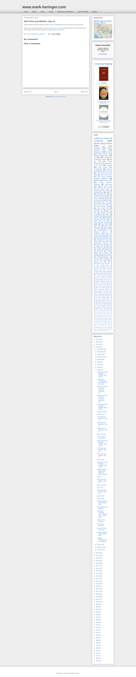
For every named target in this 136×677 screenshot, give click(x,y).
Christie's (96, 259)
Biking (107, 249)
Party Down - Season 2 (101, 524)
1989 (97, 635)
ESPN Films (103, 219)
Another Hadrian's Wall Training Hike (102, 502)
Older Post (84, 92)
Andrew (109, 165)
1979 (97, 650)
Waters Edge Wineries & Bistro (53, 28)
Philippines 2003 (107, 236)
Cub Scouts (103, 167)
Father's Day (98, 217)
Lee (95, 158)
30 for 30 (109, 152)
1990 (97, 632)
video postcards (97, 316)
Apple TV (109, 192)
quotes (110, 308)
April (98, 369)
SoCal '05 (103, 325)
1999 (97, 612)
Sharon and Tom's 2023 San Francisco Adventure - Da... (102, 390)
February (100, 547)
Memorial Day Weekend (100, 287)
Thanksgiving (98, 214)
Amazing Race (104, 265)
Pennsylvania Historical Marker (103, 254)
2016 (97, 568)
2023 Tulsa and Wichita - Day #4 (101, 481)
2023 (97, 347)
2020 (97, 558)
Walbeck (101, 329)
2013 (97, 576)
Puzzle (108, 324)
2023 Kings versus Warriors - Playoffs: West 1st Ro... (102, 374)
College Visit (97, 254)
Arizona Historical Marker (103, 283)
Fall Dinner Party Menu (103, 234)
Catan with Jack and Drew (101, 529)
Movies (34, 11)
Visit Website (103, 54)
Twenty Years (101, 414)
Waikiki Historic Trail (101, 308)
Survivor (109, 255)
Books (43, 11)
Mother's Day (105, 213)
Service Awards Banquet (105, 275)
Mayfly (95, 224)
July (98, 362)
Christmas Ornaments (100, 195)
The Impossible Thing (103, 101)
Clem (95, 213)
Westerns (109, 247)
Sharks (95, 299)
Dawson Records (108, 316)
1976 (97, 658)
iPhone (99, 249)
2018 (97, 563)
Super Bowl (108, 225)
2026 (97, 339)
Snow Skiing (105, 191)
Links (95, 305)
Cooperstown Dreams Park (103, 243)
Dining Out (97, 152)
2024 (97, 344)
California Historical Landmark (103, 139)
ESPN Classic (107, 310)
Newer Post (27, 92)
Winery (105, 330)
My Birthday (105, 211)
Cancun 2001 (99, 310)
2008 (97, 589)
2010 (97, 583)
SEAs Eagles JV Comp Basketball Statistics (103, 227)
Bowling (104, 294)
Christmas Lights (99, 233)
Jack (109, 304)
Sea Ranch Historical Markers (103, 196)
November (100, 351)
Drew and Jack (101, 434)
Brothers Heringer (101, 302)
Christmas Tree (98, 192)
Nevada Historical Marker (103, 188)
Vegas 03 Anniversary (106, 300)
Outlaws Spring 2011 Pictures (103, 251)
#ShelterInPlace (103, 230)
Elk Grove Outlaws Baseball (103, 221)
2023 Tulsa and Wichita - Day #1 (101, 491)
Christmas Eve (98, 209)
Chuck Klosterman (104, 83)
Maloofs (108, 286)
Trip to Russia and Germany (103, 245)
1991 (97, 630)
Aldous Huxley (104, 122)
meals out (101, 315)
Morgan (96, 180)
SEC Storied (107, 312)
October (99, 354)
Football (103, 82)
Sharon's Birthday (99, 198)
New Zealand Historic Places (102, 297)
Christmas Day (98, 216)
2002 (97, 604)
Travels (51, 11)
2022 (97, 553)
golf (103, 146)
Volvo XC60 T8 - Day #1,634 (102, 437)
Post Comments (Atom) (59, 96)
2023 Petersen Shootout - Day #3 (102, 418)
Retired (94, 11)
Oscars (95, 291)
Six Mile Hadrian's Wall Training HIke (102, 534)
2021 (97, 555)
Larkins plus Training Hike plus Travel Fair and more (102, 381)
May (98, 367)
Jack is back (100, 459)
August (99, 359)
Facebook (97, 148)
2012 (97, 578)
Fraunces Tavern (102, 411)
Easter (107, 216)
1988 (97, 637)
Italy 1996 (106, 319)
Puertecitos (102, 324)
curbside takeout (100, 232)
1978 (97, 653)
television (108, 315)
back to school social (101, 281)
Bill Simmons (98, 247)
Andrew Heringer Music (103, 149)
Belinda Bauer (104, 103)
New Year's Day (101, 244)
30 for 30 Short (106, 175)
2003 (97, 601)
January (99, 549)
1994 (97, 625)
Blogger (77, 673)
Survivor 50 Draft (83, 11)
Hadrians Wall (99, 318)
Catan (107, 214)
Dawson (110, 294)
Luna (111, 279)
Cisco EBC (105, 241)
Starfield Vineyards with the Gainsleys (102, 539)
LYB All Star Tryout (100, 260)
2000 (97, 609)
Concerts (105, 284)
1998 (97, 614)
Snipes (95, 313)
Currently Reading (103, 64)
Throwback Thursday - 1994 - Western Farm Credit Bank (102, 514)
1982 (97, 643)
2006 (97, 594)
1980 (97, 648)
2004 (97, 599)
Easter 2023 (100, 496)
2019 (97, 560)
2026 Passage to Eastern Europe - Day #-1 (103, 22)
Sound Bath (103, 313)
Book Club (97, 225)
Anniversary (98, 169)
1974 (97, 661)
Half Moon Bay (100, 273)
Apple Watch (103, 279)
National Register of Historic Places (103, 158)
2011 (97, 581)
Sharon (95, 325)
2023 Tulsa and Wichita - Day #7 (101, 455)
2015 (97, 571)
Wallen (102, 278)
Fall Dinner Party (106, 186)
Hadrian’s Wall (102, 304)
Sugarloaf (104, 271)
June (98, 364)
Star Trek (102, 291)
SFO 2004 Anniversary (106, 307)
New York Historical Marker (103, 296)
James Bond (105, 203)
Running (109, 171)
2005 (97, 596)
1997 (97, 617)
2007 (97, 591)
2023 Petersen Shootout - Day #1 (102, 430)
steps (98, 227)
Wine (95, 315)
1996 (97, 619)
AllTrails (100, 187)
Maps (100, 312)
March (99, 544)
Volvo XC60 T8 (105, 224)
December (100, 349)
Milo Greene (102, 154)
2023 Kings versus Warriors (102, 507)
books (109, 143)
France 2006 (107, 180)
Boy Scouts (97, 284)
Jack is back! (101, 498)
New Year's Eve (103, 208)
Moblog (96, 156)
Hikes (106, 156)
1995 (97, 622)
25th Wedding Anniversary (104, 238)
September (100, 357)
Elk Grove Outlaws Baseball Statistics (103, 177)
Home (26, 11)
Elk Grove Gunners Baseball (103, 206)
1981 (97, 645)
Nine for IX (107, 267)
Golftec (95, 312)
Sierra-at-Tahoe (101, 485)
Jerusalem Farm (98, 267)
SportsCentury (105, 299)
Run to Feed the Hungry (101, 205)
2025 (97, 342)
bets (111, 281)
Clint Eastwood (98, 251)
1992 (97, 627)
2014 (97, 573)
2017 (97, 566)
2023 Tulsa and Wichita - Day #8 (101, 449)
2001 (97, 607)
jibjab (110, 271)
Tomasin (96, 300)
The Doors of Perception (104, 121)
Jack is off (100, 487)
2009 (97, 586)
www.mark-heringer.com (44, 7)
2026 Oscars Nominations (65, 11)
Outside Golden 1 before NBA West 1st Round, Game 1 (102, 472)
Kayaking (106, 259)
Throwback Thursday (103, 194)
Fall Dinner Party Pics (103, 220)
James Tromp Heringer (101, 520)
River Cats (97, 268)
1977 (97, 655)
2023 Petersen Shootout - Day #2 (102, 424)
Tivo (109, 313)
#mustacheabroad (103, 257)
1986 (97, 640)
